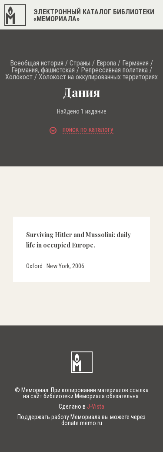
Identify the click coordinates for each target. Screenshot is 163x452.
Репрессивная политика (114, 70)
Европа (106, 63)
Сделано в (81, 406)
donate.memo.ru (81, 423)
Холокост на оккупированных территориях (98, 77)
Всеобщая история (36, 63)
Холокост (19, 77)
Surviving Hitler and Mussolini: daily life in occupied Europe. (78, 240)
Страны (80, 63)
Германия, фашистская (43, 70)
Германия (135, 63)
